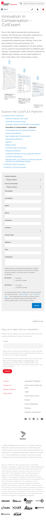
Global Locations (9, 389)
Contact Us (7, 385)
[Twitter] (38, 419)
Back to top (37, 321)
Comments (9, 257)
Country (8, 228)
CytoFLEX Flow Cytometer (14, 116)
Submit (36, 305)
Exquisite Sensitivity (13, 151)
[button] (21, 3)
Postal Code (9, 235)
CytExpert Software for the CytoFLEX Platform (23, 154)
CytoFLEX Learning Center (15, 121)
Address (8, 242)
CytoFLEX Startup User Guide (16, 118)
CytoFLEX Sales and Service (16, 148)
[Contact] (32, 9)
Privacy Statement (31, 404)
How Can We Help (12, 184)
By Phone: (9, 285)
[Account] (37, 9)
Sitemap (28, 408)
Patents (27, 400)
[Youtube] (42, 419)
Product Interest (11, 176)
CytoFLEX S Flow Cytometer (14, 164)
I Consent (18, 278)
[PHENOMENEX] (5, 514)
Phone (7, 213)
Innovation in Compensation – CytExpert (20, 127)
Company (9, 220)
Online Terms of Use (32, 396)
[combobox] (31, 3)
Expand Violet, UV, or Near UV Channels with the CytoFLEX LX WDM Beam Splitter (23, 160)
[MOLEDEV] (39, 508)
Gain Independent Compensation (17, 136)
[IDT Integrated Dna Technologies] (17, 508)
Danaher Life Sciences (33, 412)
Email (7, 206)
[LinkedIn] (34, 419)
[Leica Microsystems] (28, 508)
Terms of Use (30, 360)
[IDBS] (5, 508)
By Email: (8, 278)
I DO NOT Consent (21, 280)
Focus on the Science (13, 133)
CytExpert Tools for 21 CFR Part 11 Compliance (22, 124)
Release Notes (10, 145)
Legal (27, 392)
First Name (9, 191)
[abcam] (5, 501)
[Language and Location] (43, 9)
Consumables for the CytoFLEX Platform (20, 130)
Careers (6, 381)
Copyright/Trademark (32, 381)
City (7, 250)
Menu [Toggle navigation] (4, 9)
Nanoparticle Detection (14, 139)
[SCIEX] (17, 514)
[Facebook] (26, 419)
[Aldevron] (17, 501)
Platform (8, 142)
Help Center (7, 393)
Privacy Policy (23, 294)
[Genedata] (39, 501)
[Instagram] (30, 419)
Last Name (9, 198)
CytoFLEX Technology (13, 156)
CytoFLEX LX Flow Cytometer (15, 167)
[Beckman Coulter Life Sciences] (28, 501)
